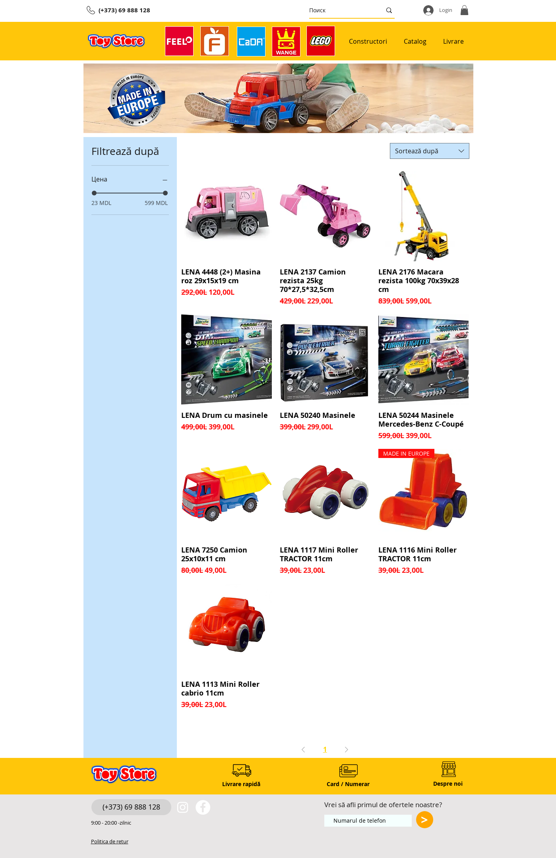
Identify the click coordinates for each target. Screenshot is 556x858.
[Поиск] (339, 10)
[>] (424, 819)
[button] (464, 10)
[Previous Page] (303, 749)
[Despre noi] (448, 783)
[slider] (94, 193)
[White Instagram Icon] (182, 807)
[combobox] (429, 151)
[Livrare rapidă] (241, 783)
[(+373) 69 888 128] (131, 807)
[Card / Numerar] (348, 783)
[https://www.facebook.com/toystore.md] (203, 807)
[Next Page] (346, 749)
